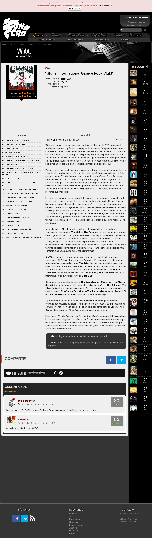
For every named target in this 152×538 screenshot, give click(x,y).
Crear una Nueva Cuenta (136, 25)
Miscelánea (74, 530)
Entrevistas (74, 519)
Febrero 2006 (65, 79)
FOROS (124, 39)
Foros (72, 533)
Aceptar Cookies (74, 9)
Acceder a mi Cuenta (136, 22)
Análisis (73, 516)
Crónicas (73, 522)
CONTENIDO (47, 39)
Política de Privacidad (128, 519)
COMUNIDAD (74, 39)
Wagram (63, 81)
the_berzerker (26, 401)
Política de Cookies (128, 522)
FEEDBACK (102, 39)
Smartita (23, 420)
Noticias (73, 514)
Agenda (73, 528)
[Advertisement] (75, 23)
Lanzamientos (76, 525)
